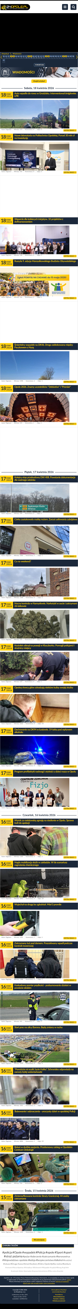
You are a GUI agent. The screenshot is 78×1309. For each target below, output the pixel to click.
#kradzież (67, 1260)
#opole (50, 1252)
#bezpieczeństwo (45, 1260)
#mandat (60, 1271)
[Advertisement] (39, 196)
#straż (26, 1264)
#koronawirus (63, 1257)
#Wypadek (46, 1268)
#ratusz (6, 1264)
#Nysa (14, 1268)
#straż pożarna (13, 1256)
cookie (69, 1279)
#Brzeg (59, 1268)
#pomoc (21, 1268)
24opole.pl (5, 54)
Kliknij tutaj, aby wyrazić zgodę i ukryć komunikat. (39, 1283)
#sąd (63, 1268)
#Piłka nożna (52, 1271)
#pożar (26, 1257)
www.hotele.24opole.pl (59, 1292)
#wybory (33, 1264)
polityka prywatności (62, 1281)
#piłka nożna (56, 1264)
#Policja (40, 1252)
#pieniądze (27, 1271)
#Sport (59, 1252)
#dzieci (21, 1271)
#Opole (17, 1252)
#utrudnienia (42, 1271)
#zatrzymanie (49, 1257)
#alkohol (58, 1260)
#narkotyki (14, 1271)
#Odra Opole (44, 1264)
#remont (8, 1268)
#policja (7, 1252)
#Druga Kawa (16, 1264)
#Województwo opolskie (15, 1260)
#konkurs (66, 1264)
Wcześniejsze (39, 1240)
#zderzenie (36, 1257)
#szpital (53, 1268)
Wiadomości (17, 54)
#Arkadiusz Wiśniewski (32, 1268)
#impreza (35, 1271)
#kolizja (32, 1260)
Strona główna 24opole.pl (58, 1290)
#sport (67, 1252)
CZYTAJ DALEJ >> (70, 130)
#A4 (67, 1267)
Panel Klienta (59, 1294)
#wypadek (28, 1252)
